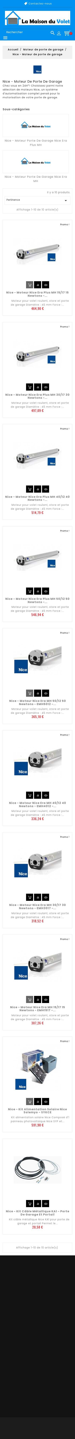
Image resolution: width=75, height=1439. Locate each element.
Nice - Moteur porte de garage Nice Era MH (36, 179)
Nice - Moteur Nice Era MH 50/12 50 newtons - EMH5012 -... (37, 702)
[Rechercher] (29, 32)
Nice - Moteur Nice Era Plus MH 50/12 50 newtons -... (37, 600)
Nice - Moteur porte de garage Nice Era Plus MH (36, 143)
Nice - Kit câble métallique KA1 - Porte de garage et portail (37, 1213)
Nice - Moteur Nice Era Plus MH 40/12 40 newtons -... (37, 498)
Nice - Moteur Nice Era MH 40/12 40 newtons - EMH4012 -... (37, 804)
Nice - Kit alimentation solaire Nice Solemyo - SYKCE (37, 1111)
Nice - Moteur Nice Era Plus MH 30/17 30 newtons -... (37, 396)
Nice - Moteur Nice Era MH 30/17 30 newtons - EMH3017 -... (37, 906)
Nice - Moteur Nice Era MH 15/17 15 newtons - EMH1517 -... (37, 1008)
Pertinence (37, 200)
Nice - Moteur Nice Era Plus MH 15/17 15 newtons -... (37, 294)
